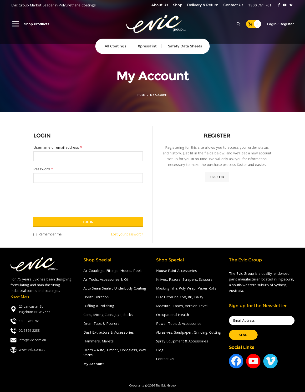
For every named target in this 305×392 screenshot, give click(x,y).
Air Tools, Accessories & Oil (105, 279)
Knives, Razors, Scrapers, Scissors (184, 279)
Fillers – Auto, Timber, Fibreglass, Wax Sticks (114, 352)
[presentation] (69, 197)
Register (217, 177)
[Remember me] (34, 234)
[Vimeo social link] (291, 5)
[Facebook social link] (278, 5)
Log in (88, 222)
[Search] (238, 24)
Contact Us (165, 358)
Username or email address (57, 147)
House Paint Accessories (176, 270)
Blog (159, 349)
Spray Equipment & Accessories (182, 341)
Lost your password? (127, 234)
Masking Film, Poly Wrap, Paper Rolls (186, 288)
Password (43, 169)
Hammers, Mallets (98, 341)
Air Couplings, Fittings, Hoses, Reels (112, 270)
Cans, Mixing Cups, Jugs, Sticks (108, 314)
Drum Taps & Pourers (101, 323)
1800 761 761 (260, 5)
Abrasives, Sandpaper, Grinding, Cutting (188, 332)
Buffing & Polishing (98, 305)
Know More (20, 296)
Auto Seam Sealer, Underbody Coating (114, 288)
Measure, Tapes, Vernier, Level (182, 305)
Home (141, 95)
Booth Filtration (96, 297)
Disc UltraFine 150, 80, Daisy (179, 297)
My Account (93, 363)
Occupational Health (172, 314)
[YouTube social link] (284, 5)
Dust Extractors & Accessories (108, 332)
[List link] (43, 309)
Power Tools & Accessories (179, 323)
